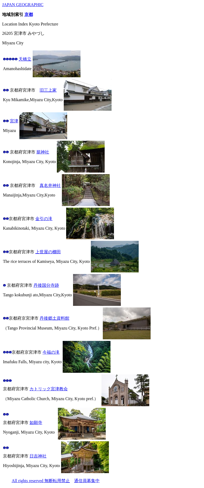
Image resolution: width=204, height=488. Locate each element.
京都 (28, 14)
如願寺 (35, 422)
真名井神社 (50, 185)
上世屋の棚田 (48, 252)
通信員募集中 (87, 480)
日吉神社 (37, 456)
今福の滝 (51, 352)
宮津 (14, 121)
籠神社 (42, 152)
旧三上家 (48, 90)
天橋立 (25, 59)
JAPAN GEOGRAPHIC (22, 4)
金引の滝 (43, 218)
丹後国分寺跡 (46, 285)
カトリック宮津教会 (48, 389)
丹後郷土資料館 (54, 318)
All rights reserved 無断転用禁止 (41, 480)
